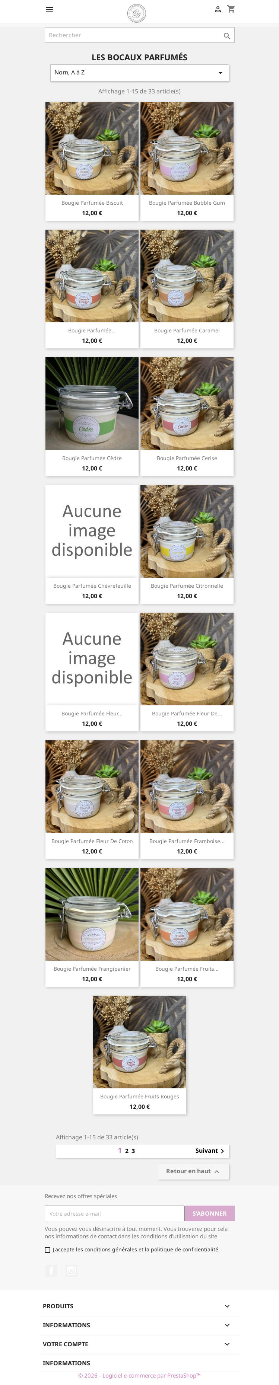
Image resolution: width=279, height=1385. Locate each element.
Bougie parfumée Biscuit (92, 202)
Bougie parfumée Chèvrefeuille (92, 585)
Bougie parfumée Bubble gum (187, 202)
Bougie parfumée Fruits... (187, 968)
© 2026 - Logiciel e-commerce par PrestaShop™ (139, 1375)
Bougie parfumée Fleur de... (187, 713)
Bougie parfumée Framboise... (187, 841)
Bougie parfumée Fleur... (92, 713)
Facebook (51, 1271)
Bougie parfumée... (92, 330)
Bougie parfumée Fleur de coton (92, 841)
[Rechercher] (140, 35)
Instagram (71, 1271)
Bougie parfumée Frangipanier (92, 968)
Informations (66, 1363)
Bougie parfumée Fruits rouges (139, 1096)
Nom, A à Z (139, 72)
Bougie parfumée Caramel (187, 330)
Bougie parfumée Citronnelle (187, 585)
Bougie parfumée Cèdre (92, 458)
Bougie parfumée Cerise (187, 458)
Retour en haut (193, 1172)
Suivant (211, 1151)
